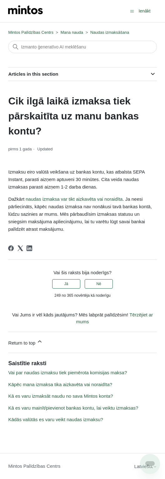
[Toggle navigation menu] (132, 10)
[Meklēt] (82, 47)
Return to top (25, 341)
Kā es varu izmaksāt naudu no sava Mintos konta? (60, 396)
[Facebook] (11, 248)
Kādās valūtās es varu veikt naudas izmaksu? (55, 419)
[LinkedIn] (29, 248)
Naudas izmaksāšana (109, 32)
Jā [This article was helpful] (66, 284)
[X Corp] (20, 248)
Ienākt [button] (144, 10)
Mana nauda (72, 32)
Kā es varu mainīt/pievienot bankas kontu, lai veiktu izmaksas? (73, 408)
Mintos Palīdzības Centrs (30, 32)
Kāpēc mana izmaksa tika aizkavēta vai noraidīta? (60, 384)
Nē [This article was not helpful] (98, 284)
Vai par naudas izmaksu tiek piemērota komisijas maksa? (67, 372)
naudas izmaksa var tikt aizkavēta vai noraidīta (74, 199)
